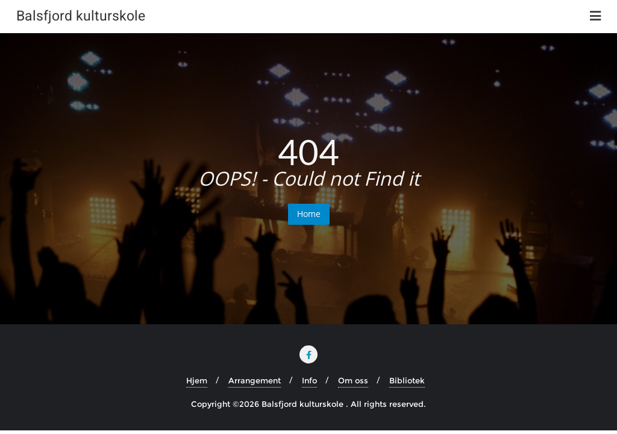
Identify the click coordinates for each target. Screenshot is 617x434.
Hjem (196, 380)
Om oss (353, 380)
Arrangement (254, 380)
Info (309, 380)
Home (309, 213)
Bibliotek (407, 380)
